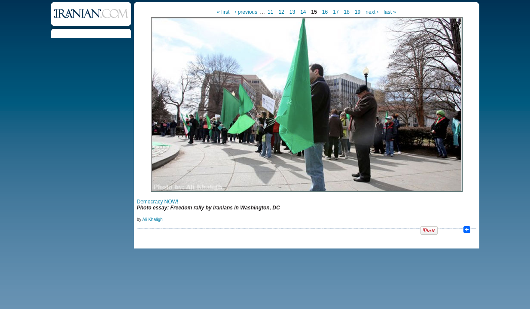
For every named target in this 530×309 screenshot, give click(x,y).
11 (270, 12)
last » (390, 12)
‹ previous (246, 12)
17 (335, 12)
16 (325, 12)
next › (372, 12)
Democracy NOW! (158, 202)
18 (347, 12)
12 (281, 12)
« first (223, 12)
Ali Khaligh (152, 219)
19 (357, 12)
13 (292, 12)
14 (303, 12)
